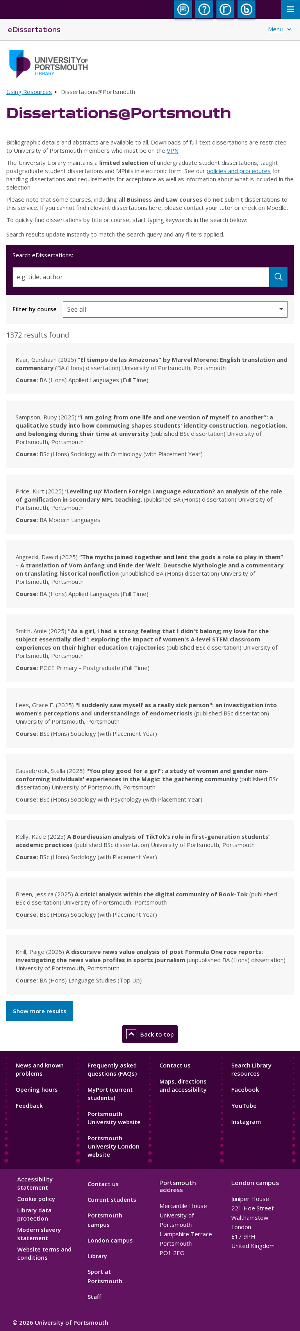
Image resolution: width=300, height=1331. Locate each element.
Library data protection (34, 1214)
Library (97, 1256)
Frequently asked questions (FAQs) (112, 1069)
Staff (94, 1296)
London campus (110, 1240)
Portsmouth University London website (113, 1146)
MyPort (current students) (110, 1093)
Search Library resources (251, 1069)
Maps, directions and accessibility (183, 1085)
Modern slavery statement (39, 1234)
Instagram (246, 1121)
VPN (173, 150)
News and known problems (40, 1069)
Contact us (175, 1065)
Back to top (150, 1034)
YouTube (244, 1105)
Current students (112, 1199)
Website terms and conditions (44, 1253)
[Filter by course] (175, 309)
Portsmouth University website (114, 1118)
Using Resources (29, 92)
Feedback (29, 1105)
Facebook (245, 1089)
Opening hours (37, 1089)
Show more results (39, 1011)
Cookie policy (36, 1199)
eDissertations (34, 29)
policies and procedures (239, 171)
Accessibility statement (35, 1183)
